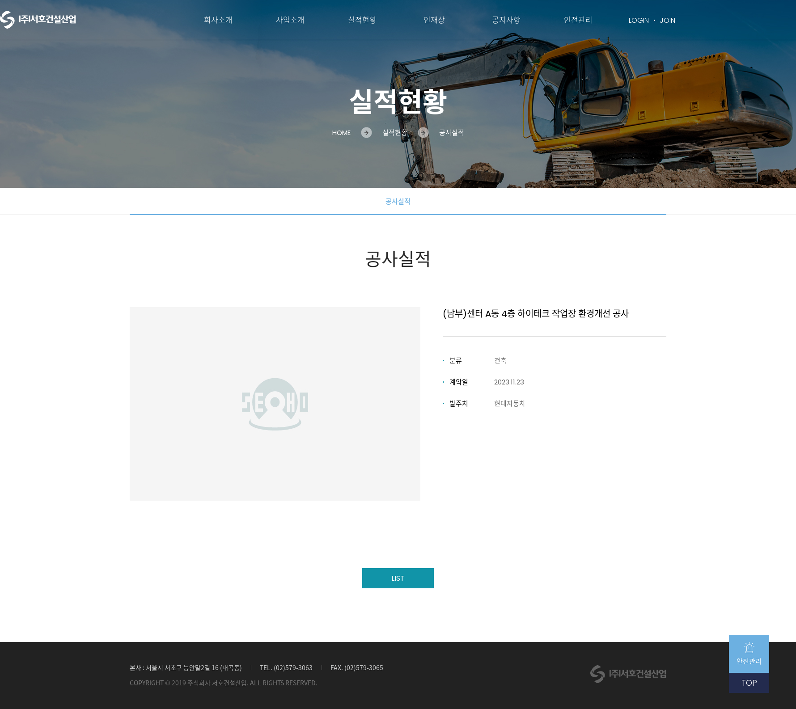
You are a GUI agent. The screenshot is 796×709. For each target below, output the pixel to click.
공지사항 (506, 20)
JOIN (667, 20)
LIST (398, 578)
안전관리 (578, 20)
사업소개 (290, 20)
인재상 (434, 20)
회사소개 (218, 20)
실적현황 (362, 20)
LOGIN (639, 20)
